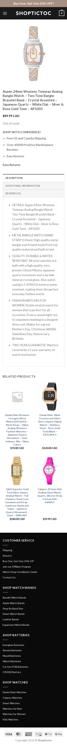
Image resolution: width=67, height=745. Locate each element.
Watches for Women (14, 713)
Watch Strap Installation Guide (20, 571)
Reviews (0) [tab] (13, 193)
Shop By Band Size (13, 608)
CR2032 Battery (12, 672)
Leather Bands (11, 619)
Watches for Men (12, 708)
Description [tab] (14, 178)
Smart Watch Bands (14, 613)
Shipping (7, 550)
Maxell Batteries (12, 655)
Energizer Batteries (13, 644)
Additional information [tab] (23, 185)
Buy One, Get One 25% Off (18, 561)
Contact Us (9, 577)
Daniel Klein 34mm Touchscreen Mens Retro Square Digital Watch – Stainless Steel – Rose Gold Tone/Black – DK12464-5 (49, 424)
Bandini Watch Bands (14, 597)
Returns (7, 555)
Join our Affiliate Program (17, 566)
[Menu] (5, 13)
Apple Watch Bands (14, 603)
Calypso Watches (12, 697)
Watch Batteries (12, 661)
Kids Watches (10, 719)
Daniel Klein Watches (14, 692)
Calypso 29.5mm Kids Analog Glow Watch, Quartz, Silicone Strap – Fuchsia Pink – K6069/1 (49, 496)
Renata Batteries (12, 650)
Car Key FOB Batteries (15, 666)
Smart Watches (11, 703)
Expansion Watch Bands (16, 624)
